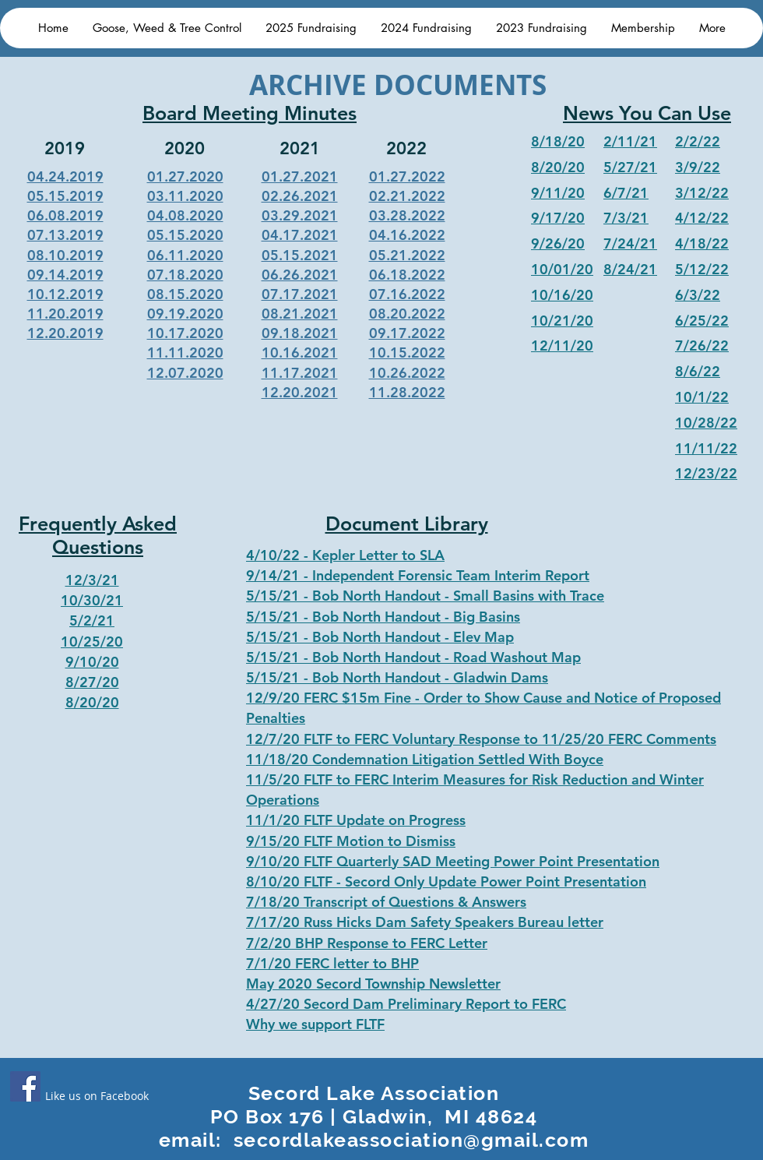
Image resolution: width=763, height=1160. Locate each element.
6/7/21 (626, 193)
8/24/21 (630, 269)
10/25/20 (92, 642)
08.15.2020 (185, 294)
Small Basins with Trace (528, 596)
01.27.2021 (300, 176)
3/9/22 (697, 167)
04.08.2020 (185, 215)
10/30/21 (92, 600)
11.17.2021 (300, 373)
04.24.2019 (65, 176)
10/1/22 (702, 397)
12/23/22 (706, 473)
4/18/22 (702, 243)
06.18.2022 (407, 275)
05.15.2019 (65, 196)
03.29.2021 (300, 215)
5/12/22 (702, 269)
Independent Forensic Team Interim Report (450, 575)
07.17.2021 (300, 294)
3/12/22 (702, 193)
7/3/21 (626, 218)
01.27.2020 (185, 176)
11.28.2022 (407, 392)
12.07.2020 (185, 373)
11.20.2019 (65, 314)
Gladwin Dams (500, 677)
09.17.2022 (407, 333)
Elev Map (483, 637)
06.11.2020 (185, 255)
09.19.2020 (185, 314)
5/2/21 (91, 620)
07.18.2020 (185, 275)
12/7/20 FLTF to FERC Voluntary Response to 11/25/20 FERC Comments (481, 739)
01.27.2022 (407, 176)
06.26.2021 (300, 275)
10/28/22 (706, 423)
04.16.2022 (407, 235)
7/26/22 (702, 345)
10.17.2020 (185, 333)
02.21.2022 (407, 196)
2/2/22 (697, 141)
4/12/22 (702, 218)
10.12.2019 (65, 294)
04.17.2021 (300, 235)
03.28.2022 (407, 215)
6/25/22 (702, 321)
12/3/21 (92, 580)
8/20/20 (558, 167)
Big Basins (486, 617)
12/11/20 (562, 345)
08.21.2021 (300, 314)
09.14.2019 (65, 275)
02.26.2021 (300, 196)
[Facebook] (25, 1086)
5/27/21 (630, 167)
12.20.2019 (65, 333)
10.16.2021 (300, 352)
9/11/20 (558, 193)
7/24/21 (630, 243)
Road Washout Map (517, 657)
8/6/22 (697, 371)
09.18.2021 (300, 333)
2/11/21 (630, 141)
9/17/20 (558, 218)
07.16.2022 (407, 294)
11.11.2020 (185, 352)
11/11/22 (706, 448)
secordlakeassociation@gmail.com (411, 1139)
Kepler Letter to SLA (378, 555)
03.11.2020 (185, 196)
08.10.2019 (65, 255)
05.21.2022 (407, 255)
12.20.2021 (300, 392)
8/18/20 (558, 141)
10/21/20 (562, 321)
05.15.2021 (300, 255)
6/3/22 (697, 295)
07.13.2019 (65, 235)
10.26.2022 (407, 373)
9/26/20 (558, 243)
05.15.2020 (185, 235)
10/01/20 (562, 269)
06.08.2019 (65, 215)
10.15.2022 (407, 352)
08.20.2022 (407, 314)
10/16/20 (562, 295)
